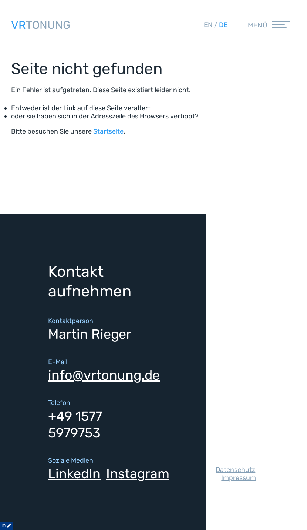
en (208, 25)
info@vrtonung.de (104, 375)
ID (6, 526)
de (223, 25)
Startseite (108, 131)
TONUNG (40, 25)
